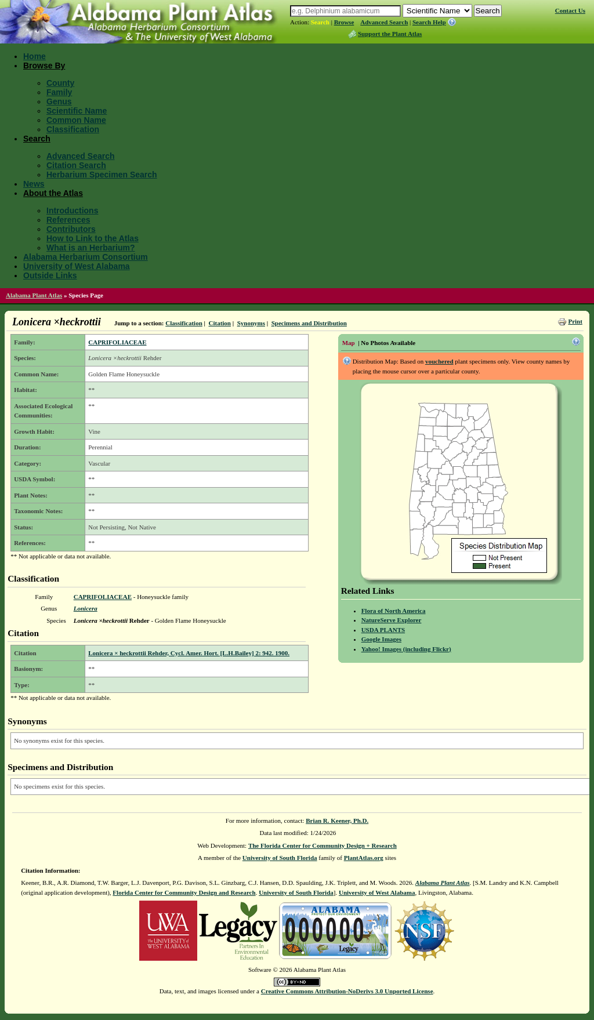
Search (320, 22)
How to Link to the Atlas (92, 238)
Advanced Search (384, 22)
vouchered (439, 361)
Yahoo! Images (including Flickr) (406, 648)
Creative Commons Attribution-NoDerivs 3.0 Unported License (347, 991)
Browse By (44, 65)
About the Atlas (53, 193)
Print (575, 321)
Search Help (429, 22)
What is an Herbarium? (90, 247)
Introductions (72, 210)
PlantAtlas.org (363, 857)
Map (348, 342)
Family (59, 92)
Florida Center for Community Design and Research (184, 892)
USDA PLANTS (383, 629)
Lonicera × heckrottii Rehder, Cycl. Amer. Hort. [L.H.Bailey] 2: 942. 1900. (188, 652)
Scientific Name (76, 110)
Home (34, 56)
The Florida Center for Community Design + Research (322, 845)
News (34, 183)
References (68, 219)
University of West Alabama (76, 266)
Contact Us (570, 10)
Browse (344, 22)
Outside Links (50, 275)
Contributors (71, 229)
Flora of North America (393, 610)
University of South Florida (279, 857)
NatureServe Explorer (391, 619)
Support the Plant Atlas (390, 33)
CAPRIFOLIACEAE (117, 342)
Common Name (76, 120)
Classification (72, 129)
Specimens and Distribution (309, 323)
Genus (59, 101)
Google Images (381, 639)
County (60, 83)
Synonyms (251, 323)
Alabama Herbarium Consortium (85, 257)
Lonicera (85, 608)
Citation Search (76, 165)
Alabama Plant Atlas (34, 295)
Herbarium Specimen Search (101, 174)
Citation (219, 323)
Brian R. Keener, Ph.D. (337, 820)
